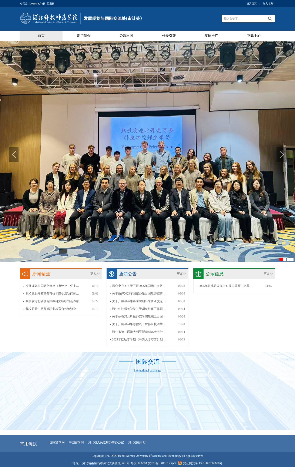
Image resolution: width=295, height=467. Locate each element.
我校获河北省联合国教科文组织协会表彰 (52, 301)
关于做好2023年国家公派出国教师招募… (139, 293)
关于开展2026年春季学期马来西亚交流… (139, 301)
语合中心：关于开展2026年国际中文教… (139, 286)
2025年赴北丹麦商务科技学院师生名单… (225, 286)
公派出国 (126, 35)
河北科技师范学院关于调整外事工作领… (139, 308)
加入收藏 (268, 3)
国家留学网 (57, 442)
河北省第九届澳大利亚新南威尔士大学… (139, 331)
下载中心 (254, 35)
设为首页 (252, 3)
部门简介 (84, 35)
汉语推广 (211, 35)
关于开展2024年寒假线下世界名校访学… (139, 324)
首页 (41, 35)
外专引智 (169, 35)
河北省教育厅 (137, 442)
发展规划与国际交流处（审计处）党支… (52, 286)
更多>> (95, 273)
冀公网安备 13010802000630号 (199, 462)
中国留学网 (76, 442)
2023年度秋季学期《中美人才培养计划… (139, 339)
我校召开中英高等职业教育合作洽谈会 (51, 308)
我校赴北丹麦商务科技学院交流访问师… (52, 293)
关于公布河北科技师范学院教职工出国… (139, 316)
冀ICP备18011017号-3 (162, 463)
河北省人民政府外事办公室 (106, 442)
